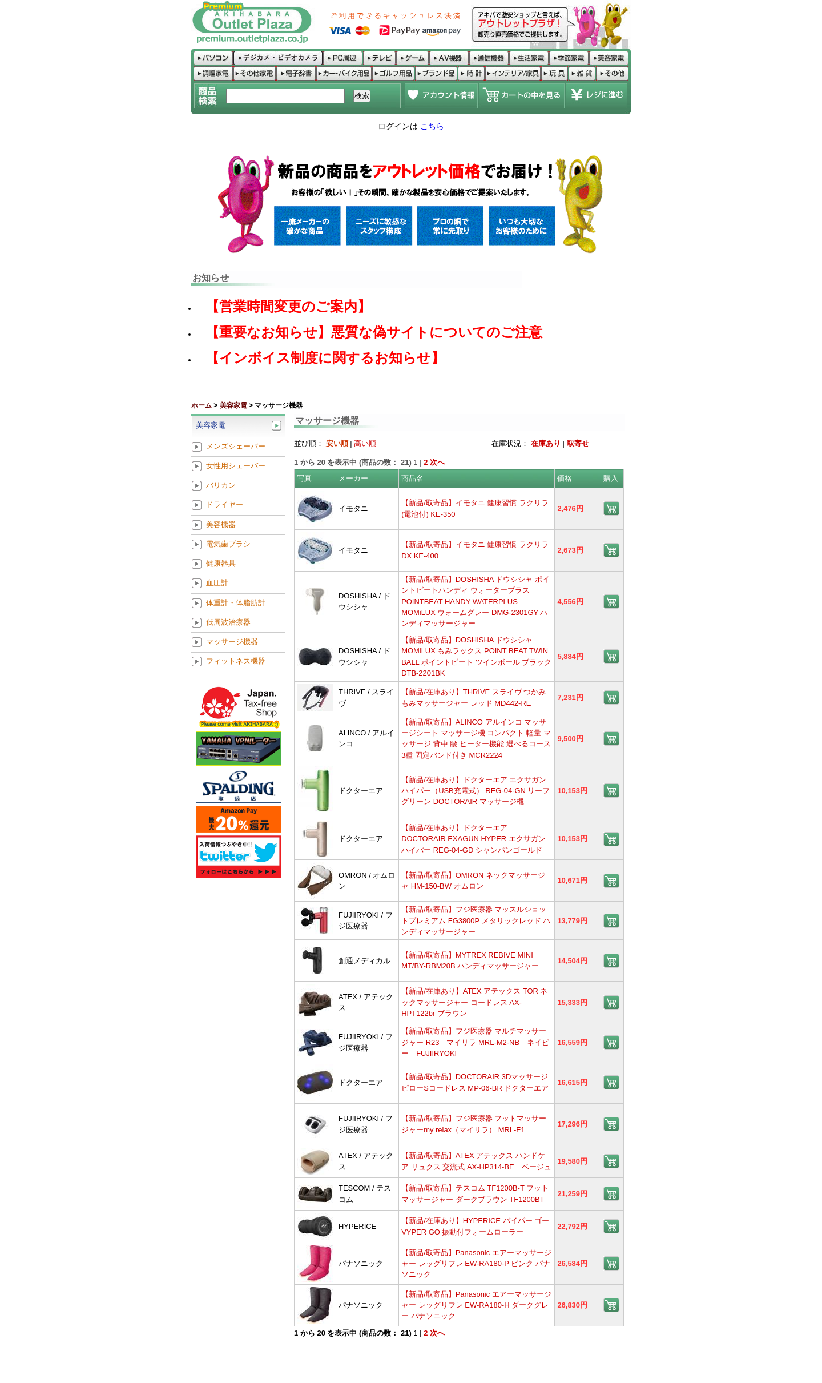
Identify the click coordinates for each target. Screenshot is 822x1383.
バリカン (221, 485)
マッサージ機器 (232, 642)
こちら (432, 126)
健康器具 (221, 564)
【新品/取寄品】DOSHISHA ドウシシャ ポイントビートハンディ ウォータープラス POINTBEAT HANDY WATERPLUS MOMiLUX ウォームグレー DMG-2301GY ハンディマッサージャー (475, 601)
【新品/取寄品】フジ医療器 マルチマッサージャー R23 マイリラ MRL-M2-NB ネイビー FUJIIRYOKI (475, 1042)
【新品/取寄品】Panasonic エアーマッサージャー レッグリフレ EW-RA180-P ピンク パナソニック (476, 1263)
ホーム (201, 405)
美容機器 (221, 524)
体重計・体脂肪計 (235, 602)
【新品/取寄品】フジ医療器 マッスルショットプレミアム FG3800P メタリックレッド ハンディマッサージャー (475, 920)
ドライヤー (224, 505)
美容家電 (233, 405)
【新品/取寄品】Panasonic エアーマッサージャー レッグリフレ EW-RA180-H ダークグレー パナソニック (476, 1305)
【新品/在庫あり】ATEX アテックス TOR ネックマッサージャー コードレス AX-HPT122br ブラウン (474, 1002)
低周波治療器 (228, 622)
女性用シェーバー (235, 465)
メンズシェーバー (235, 446)
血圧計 (217, 583)
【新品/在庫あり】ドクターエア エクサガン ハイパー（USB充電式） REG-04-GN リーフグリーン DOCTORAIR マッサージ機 (475, 790)
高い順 (365, 443)
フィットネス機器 (235, 661)
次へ (437, 462)
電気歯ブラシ (228, 544)
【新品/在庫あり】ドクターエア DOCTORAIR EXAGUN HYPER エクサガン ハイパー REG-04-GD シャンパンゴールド (473, 838)
